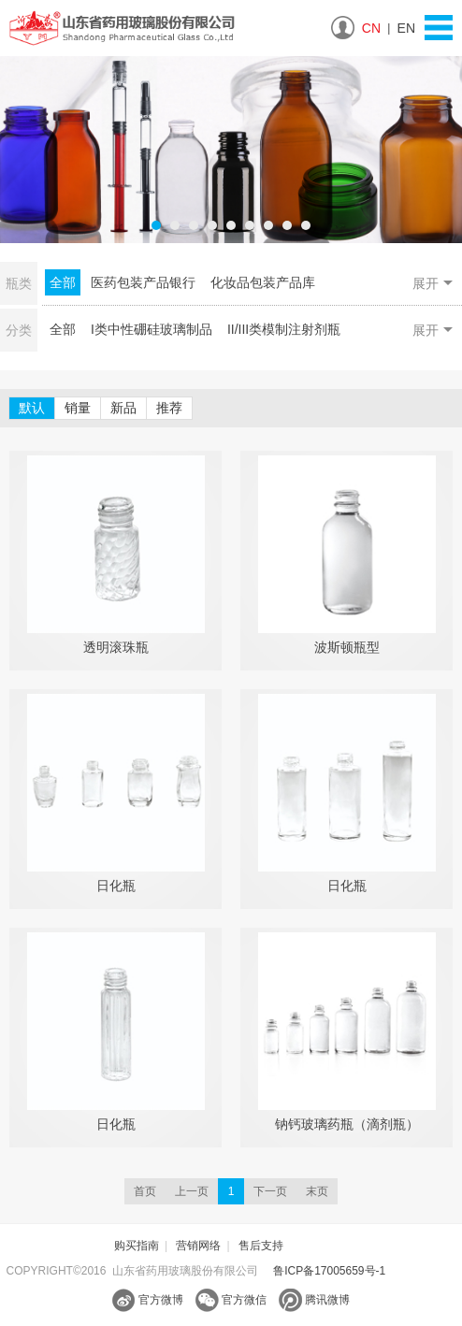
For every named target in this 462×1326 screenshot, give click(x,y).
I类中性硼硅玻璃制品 (151, 329)
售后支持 (260, 1245)
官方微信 (231, 1300)
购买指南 (136, 1245)
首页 (145, 1191)
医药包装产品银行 (143, 282)
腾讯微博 (314, 1300)
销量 (78, 407)
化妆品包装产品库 (262, 282)
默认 (32, 407)
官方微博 (147, 1300)
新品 (123, 407)
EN (406, 28)
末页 (317, 1191)
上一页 (192, 1191)
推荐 (169, 407)
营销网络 (198, 1245)
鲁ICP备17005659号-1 (329, 1270)
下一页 (270, 1191)
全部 (63, 282)
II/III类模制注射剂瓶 (283, 329)
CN (371, 28)
